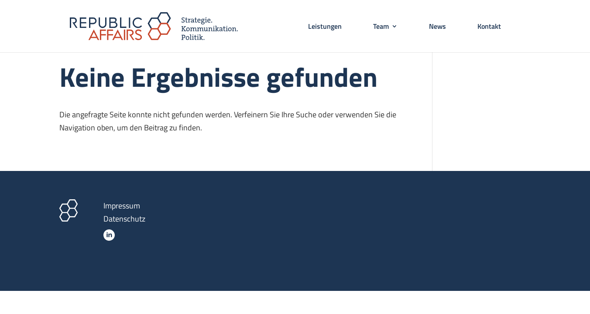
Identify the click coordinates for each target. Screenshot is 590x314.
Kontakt (489, 27)
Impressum (121, 206)
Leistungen (325, 27)
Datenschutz (124, 219)
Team (381, 27)
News (437, 27)
